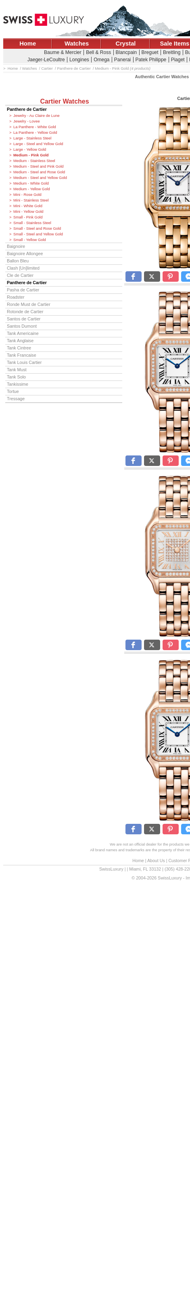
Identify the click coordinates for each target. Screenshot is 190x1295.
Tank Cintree (19, 347)
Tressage (16, 398)
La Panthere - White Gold (34, 127)
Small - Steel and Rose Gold (37, 229)
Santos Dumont (22, 326)
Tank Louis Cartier (24, 362)
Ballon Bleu (18, 260)
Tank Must (17, 369)
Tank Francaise (21, 355)
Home (27, 43)
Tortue (13, 391)
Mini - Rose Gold (27, 195)
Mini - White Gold (27, 206)
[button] (133, 276)
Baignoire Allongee (25, 253)
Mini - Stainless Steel (31, 200)
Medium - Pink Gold (31, 155)
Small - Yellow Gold (29, 240)
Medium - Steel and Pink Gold (38, 166)
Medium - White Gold (31, 183)
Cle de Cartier (20, 275)
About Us (156, 860)
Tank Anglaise (20, 340)
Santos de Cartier (23, 318)
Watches (77, 43)
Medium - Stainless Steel (34, 161)
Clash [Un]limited (23, 268)
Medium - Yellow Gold (31, 189)
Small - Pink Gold (27, 217)
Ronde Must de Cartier (28, 304)
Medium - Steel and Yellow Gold (40, 178)
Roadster (16, 297)
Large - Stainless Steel (32, 138)
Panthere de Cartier (27, 109)
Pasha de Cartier (23, 289)
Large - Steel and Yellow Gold (38, 144)
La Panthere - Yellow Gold (35, 133)
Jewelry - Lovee (26, 121)
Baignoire (16, 246)
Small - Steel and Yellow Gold (38, 234)
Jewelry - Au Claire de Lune (36, 116)
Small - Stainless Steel (32, 223)
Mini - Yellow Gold (28, 212)
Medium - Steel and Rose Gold (39, 172)
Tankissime (17, 384)
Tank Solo (16, 376)
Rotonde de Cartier (25, 311)
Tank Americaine (23, 333)
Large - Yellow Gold (29, 150)
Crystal (126, 43)
